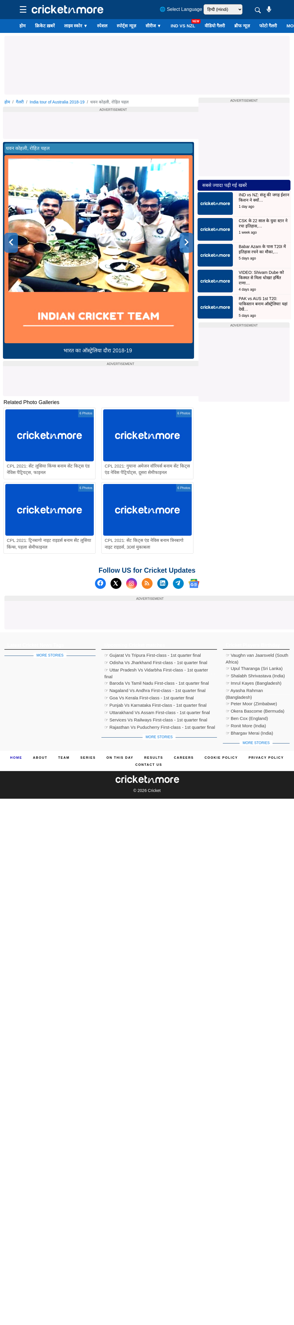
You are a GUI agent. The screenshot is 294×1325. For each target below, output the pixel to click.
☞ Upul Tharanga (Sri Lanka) (254, 668)
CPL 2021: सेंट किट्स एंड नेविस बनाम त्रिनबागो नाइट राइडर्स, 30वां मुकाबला (144, 544)
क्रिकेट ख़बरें (45, 25)
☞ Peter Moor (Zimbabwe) (251, 703)
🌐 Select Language (181, 9)
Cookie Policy (221, 757)
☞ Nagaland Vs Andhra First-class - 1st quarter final (155, 690)
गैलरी (20, 102)
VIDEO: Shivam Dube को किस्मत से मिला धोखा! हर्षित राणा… (261, 277)
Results (153, 757)
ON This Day (119, 757)
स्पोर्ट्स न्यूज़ (126, 25)
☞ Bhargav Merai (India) (249, 733)
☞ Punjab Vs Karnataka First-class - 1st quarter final (155, 705)
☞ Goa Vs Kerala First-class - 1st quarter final (149, 697)
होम (22, 25)
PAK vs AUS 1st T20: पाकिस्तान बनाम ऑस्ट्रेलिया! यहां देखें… (263, 303)
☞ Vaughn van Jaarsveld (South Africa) (257, 656)
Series (88, 757)
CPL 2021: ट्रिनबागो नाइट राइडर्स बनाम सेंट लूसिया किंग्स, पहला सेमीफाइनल (49, 544)
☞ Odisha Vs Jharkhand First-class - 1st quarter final (155, 662)
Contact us (148, 764)
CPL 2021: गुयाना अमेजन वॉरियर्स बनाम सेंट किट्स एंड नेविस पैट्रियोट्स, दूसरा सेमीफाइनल (147, 469)
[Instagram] (131, 583)
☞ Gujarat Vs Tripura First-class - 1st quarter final (152, 655)
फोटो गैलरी (268, 25)
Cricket (154, 790)
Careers (184, 757)
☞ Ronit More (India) (246, 725)
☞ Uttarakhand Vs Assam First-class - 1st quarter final (157, 712)
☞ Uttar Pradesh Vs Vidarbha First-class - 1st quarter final (156, 670)
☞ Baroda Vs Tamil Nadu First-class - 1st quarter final (156, 683)
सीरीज (153, 25)
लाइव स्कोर (76, 25)
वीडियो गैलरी (215, 25)
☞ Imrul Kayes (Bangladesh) (254, 683)
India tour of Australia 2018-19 (57, 102)
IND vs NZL (183, 25)
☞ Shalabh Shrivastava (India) (255, 675)
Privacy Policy (266, 757)
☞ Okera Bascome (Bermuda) (255, 710)
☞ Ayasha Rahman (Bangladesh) (244, 691)
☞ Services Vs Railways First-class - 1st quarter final (155, 719)
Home (16, 757)
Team (64, 757)
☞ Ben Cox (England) (247, 718)
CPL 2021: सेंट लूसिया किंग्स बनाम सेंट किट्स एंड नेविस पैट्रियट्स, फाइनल (48, 469)
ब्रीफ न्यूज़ (242, 25)
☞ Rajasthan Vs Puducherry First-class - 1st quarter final (159, 727)
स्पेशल (102, 25)
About (40, 757)
